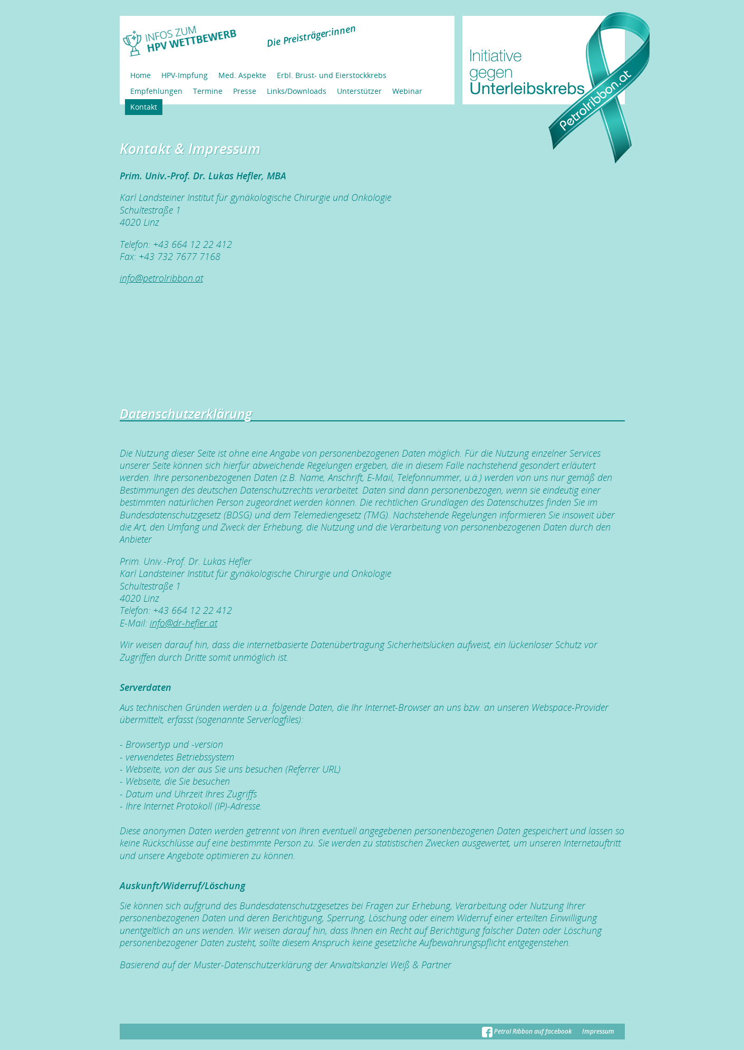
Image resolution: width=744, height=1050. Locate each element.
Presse (244, 91)
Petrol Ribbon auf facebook (527, 1031)
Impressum (598, 1031)
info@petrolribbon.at (161, 278)
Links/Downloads (296, 91)
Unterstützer (359, 91)
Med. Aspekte (242, 75)
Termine (208, 91)
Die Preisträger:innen (310, 36)
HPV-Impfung (184, 75)
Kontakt (143, 107)
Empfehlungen (156, 91)
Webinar (407, 91)
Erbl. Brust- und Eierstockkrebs (332, 75)
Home (140, 75)
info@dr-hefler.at (183, 622)
